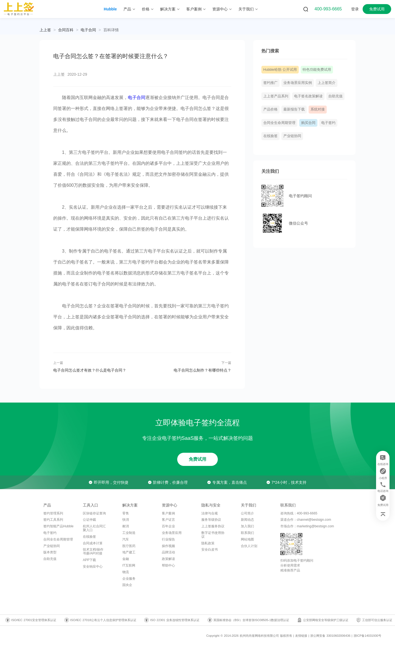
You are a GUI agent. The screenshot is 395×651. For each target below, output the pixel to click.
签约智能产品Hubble (58, 526)
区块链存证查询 (94, 513)
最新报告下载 (294, 109)
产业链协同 (292, 136)
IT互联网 (128, 565)
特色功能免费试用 (317, 70)
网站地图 (247, 539)
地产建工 (129, 552)
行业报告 (168, 539)
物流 (125, 572)
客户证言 (168, 520)
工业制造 (129, 533)
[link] (66, 30)
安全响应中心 (93, 566)
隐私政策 (208, 543)
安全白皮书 (209, 549)
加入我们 (247, 526)
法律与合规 (209, 513)
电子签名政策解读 (308, 96)
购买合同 (308, 123)
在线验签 (270, 136)
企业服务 (129, 579)
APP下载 (89, 560)
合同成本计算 (93, 543)
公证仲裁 (89, 520)
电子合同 (88, 30)
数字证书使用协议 (212, 535)
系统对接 (318, 109)
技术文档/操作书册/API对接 (93, 551)
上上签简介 (326, 83)
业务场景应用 (172, 533)
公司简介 (247, 513)
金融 (125, 559)
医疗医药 (129, 546)
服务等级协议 (211, 520)
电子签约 (328, 123)
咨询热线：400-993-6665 (298, 513)
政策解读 (168, 559)
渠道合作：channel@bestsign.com (305, 520)
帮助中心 (168, 565)
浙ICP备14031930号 (367, 635)
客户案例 (168, 513)
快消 (125, 520)
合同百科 (66, 30)
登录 (355, 9)
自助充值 (335, 96)
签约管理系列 (53, 513)
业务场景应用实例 (297, 83)
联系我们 (247, 533)
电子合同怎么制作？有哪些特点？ (202, 370)
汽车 (125, 539)
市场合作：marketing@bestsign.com (307, 526)
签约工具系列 (53, 520)
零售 (125, 513)
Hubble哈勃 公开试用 (280, 70)
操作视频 (168, 546)
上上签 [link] (45, 30)
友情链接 (301, 635)
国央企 (127, 585)
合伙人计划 (249, 546)
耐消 (125, 526)
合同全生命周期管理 (279, 123)
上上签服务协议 (212, 526)
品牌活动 (168, 552)
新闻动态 (247, 520)
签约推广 (270, 83)
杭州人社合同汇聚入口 (94, 528)
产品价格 (270, 109)
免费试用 (377, 9)
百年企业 (168, 526)
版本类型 (50, 552)
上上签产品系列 (275, 96)
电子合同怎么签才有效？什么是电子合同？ (89, 370)
